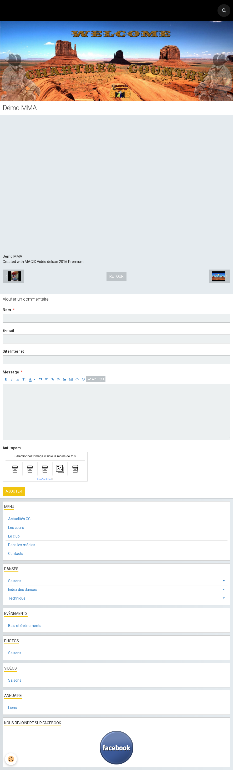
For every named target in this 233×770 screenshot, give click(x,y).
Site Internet (13, 351)
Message (11, 372)
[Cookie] (11, 759)
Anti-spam (12, 448)
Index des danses (22, 589)
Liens (12, 708)
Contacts (15, 553)
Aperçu (96, 379)
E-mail (8, 330)
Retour (116, 276)
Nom (7, 310)
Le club (14, 536)
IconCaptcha (44, 479)
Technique (17, 598)
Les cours (16, 527)
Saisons (14, 581)
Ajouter (14, 491)
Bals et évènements (24, 626)
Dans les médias (21, 545)
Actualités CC (19, 519)
